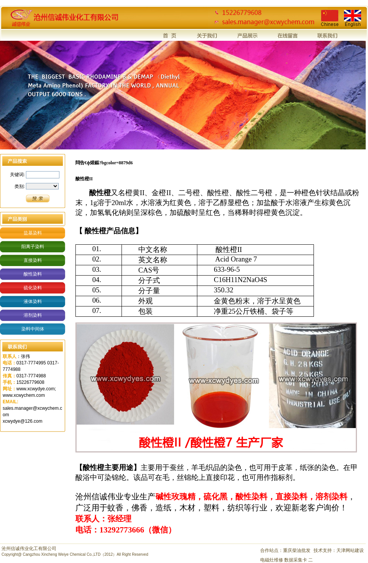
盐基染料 (33, 233)
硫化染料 (33, 287)
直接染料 (33, 260)
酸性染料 (33, 274)
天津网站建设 (350, 550)
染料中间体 (32, 329)
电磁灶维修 (272, 560)
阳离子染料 (32, 246)
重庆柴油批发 (296, 550)
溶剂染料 (33, 315)
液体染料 (33, 301)
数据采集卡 (296, 560)
